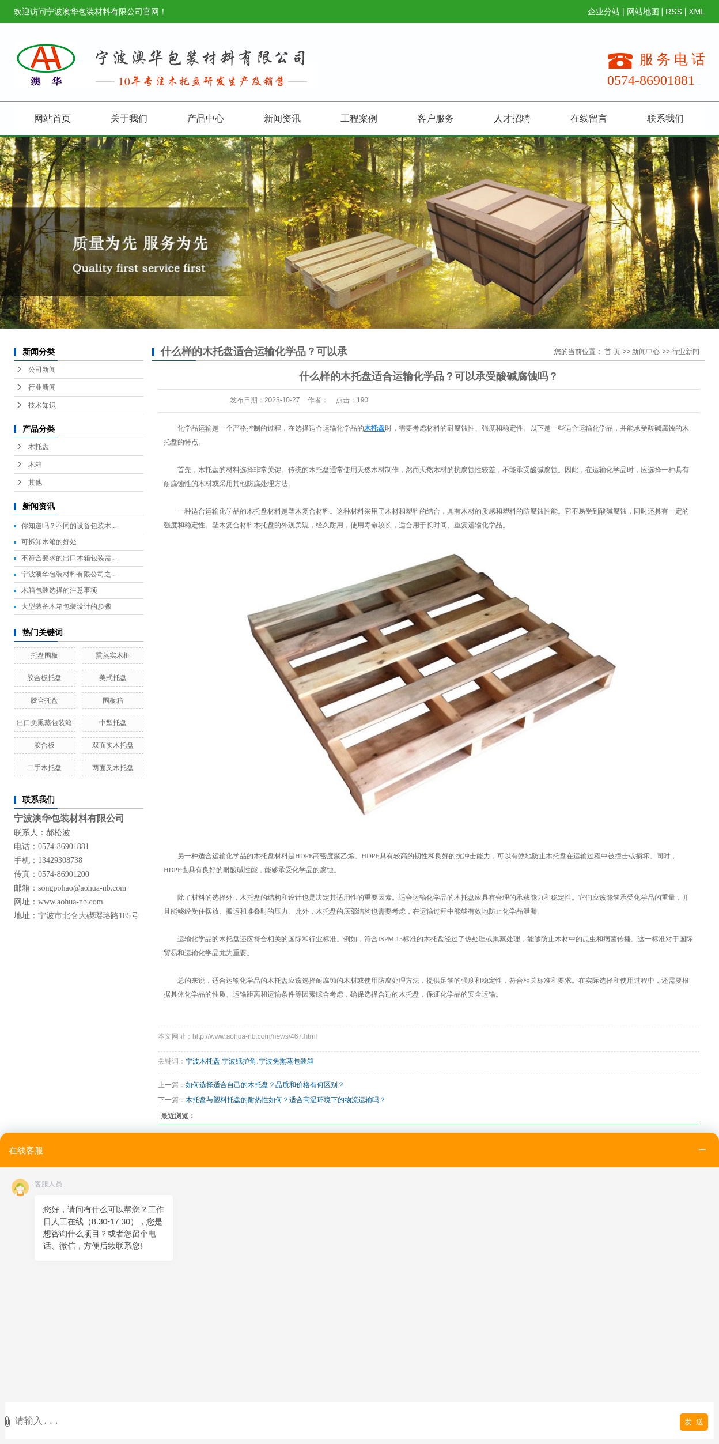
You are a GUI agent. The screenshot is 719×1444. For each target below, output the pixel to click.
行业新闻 (42, 387)
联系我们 (665, 118)
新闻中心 (646, 352)
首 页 (612, 352)
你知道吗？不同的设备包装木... (69, 526)
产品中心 (205, 118)
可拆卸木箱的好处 (49, 542)
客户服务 (435, 118)
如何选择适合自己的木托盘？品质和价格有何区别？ (265, 1085)
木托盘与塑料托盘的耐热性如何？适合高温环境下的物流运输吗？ (286, 1100)
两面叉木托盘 (113, 768)
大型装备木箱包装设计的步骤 (66, 606)
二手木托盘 (44, 768)
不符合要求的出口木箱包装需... (69, 558)
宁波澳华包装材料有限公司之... (69, 574)
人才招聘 (512, 118)
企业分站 (604, 11)
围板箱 (113, 700)
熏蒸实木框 (113, 655)
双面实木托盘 (113, 745)
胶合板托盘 (44, 678)
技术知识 (42, 405)
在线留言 (588, 118)
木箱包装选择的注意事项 (59, 590)
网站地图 (643, 11)
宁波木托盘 (203, 1061)
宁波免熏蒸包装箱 (286, 1061)
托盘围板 (44, 655)
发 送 (693, 1421)
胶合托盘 (44, 700)
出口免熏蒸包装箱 (44, 723)
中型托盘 (113, 723)
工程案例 (358, 118)
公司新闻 (42, 369)
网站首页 (52, 118)
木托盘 (38, 447)
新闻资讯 (282, 118)
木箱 (35, 465)
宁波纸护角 (239, 1061)
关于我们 (129, 118)
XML (696, 11)
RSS (673, 11)
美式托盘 (113, 678)
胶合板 (44, 745)
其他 (35, 482)
